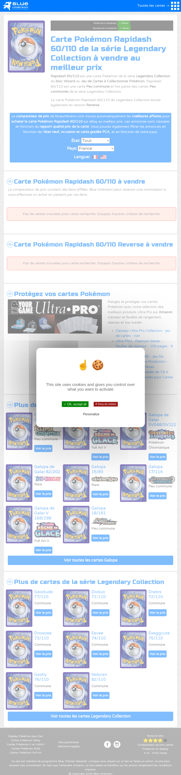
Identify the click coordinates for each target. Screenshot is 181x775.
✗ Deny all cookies (105, 404)
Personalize (91, 414)
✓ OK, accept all (75, 404)
